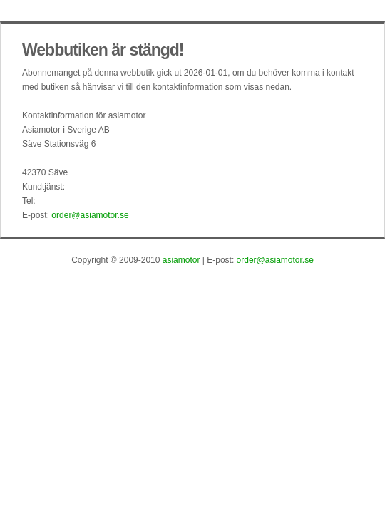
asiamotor (181, 260)
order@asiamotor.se (89, 215)
